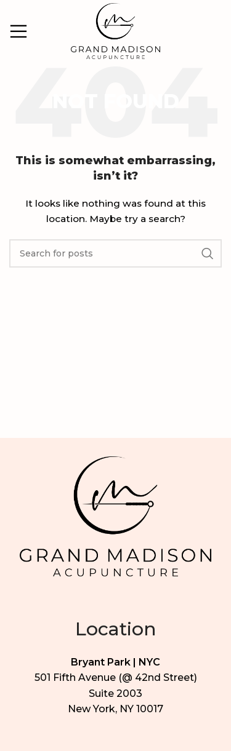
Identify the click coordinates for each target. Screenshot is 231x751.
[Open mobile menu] (18, 31)
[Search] (115, 253)
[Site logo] (115, 30)
